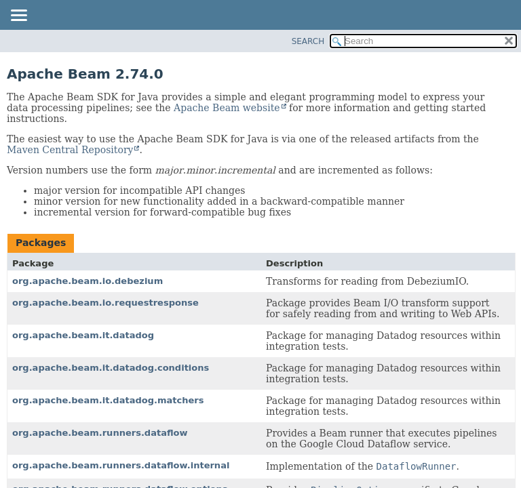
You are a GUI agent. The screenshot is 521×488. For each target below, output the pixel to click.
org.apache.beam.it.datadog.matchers (108, 400)
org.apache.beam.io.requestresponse (105, 303)
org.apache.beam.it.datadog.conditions (110, 368)
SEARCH (308, 41)
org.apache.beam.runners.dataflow (100, 433)
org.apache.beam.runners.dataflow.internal (120, 465)
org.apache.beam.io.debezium (87, 281)
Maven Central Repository (70, 149)
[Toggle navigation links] (18, 16)
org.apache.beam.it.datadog (83, 335)
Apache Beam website (226, 107)
